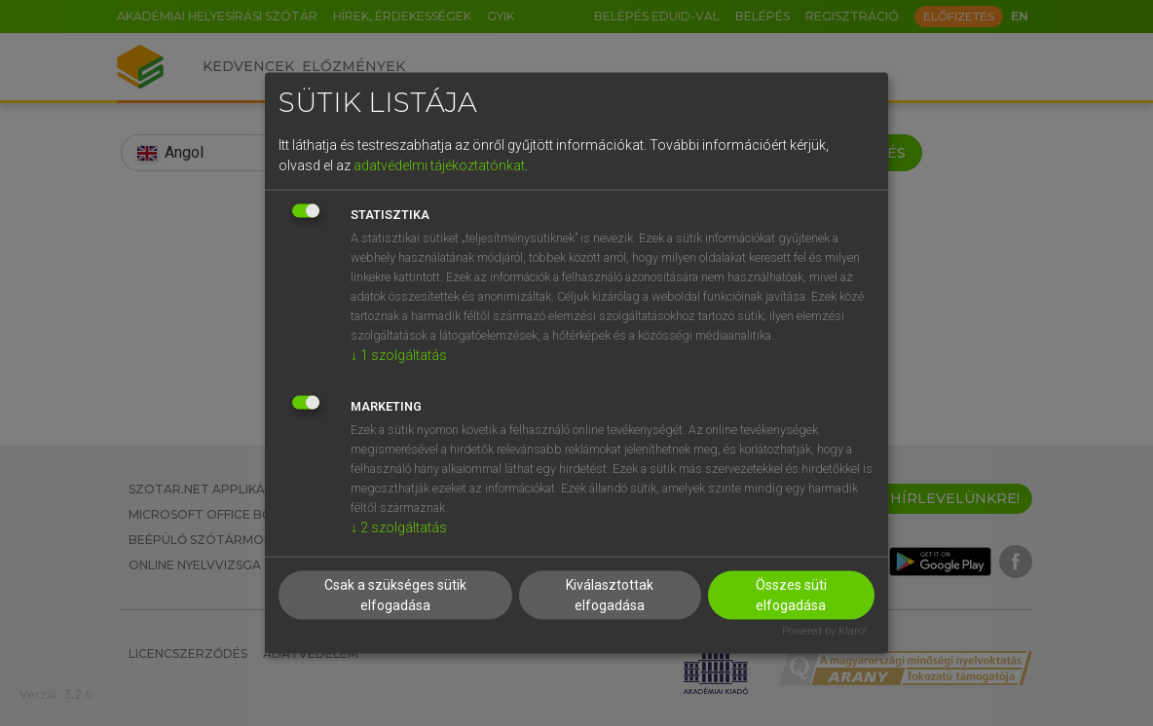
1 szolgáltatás (399, 354)
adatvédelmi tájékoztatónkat (439, 164)
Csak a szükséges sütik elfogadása (395, 595)
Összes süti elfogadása (791, 595)
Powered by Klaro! (824, 631)
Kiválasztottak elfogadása (609, 595)
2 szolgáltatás (399, 526)
